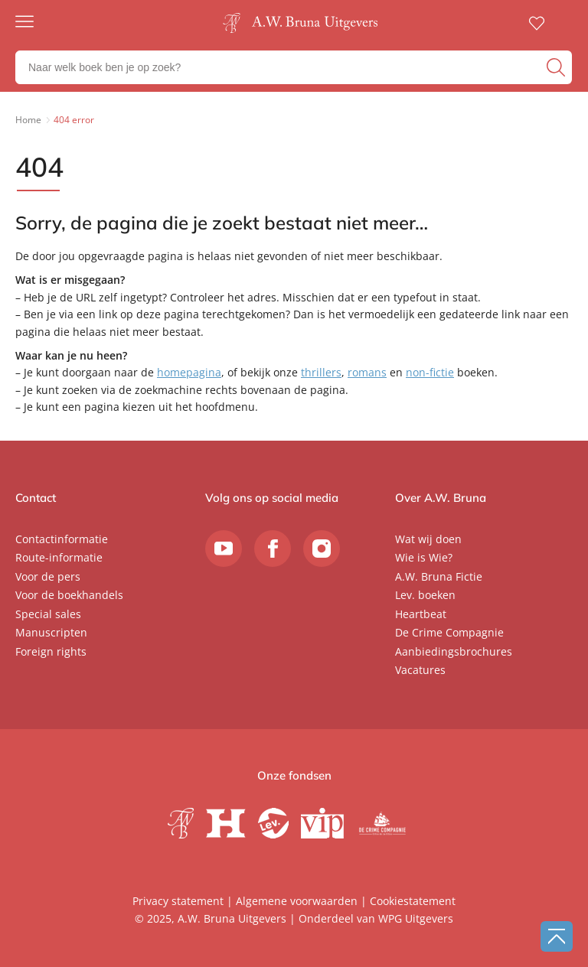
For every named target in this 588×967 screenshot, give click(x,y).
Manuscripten (51, 632)
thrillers (321, 372)
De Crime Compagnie (449, 632)
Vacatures (420, 670)
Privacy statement (178, 901)
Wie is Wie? (423, 557)
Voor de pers (47, 576)
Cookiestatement (413, 901)
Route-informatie (59, 557)
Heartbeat (420, 614)
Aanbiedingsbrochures (453, 651)
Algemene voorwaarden (297, 901)
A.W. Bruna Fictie (438, 576)
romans (367, 372)
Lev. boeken (425, 595)
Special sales (48, 614)
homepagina (189, 372)
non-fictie (430, 372)
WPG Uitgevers (415, 918)
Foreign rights (51, 651)
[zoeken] (557, 67)
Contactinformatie (61, 539)
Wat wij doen (428, 539)
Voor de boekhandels (69, 595)
